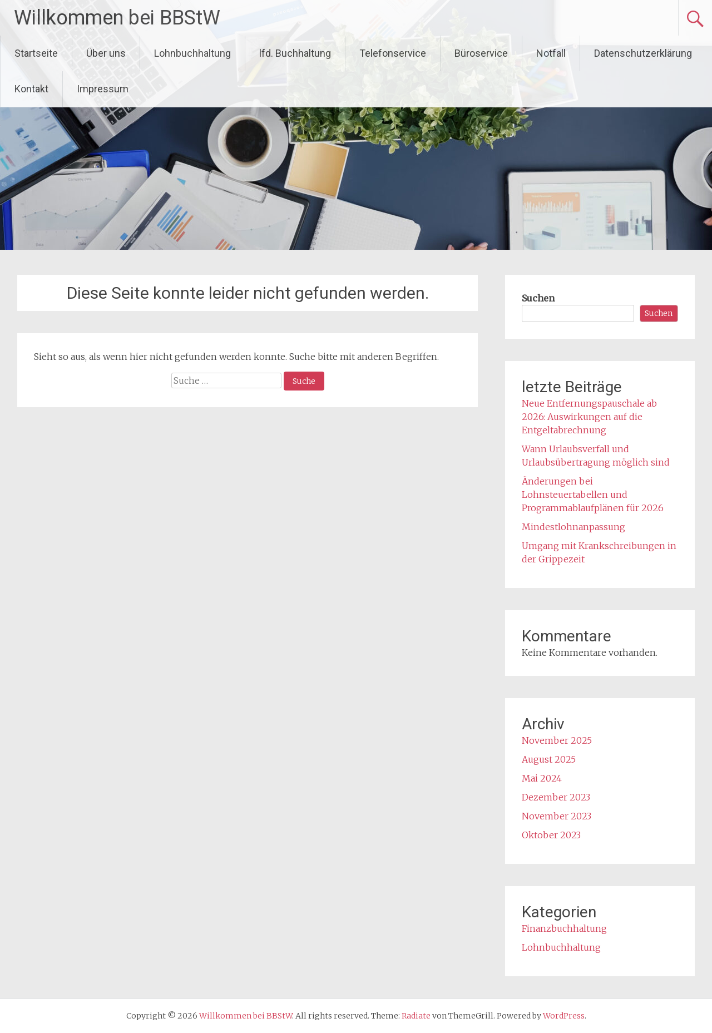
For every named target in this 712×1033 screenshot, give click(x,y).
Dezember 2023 (556, 797)
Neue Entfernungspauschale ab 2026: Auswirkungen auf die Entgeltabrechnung (589, 417)
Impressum (102, 89)
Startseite (36, 53)
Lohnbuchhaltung (192, 53)
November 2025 (557, 740)
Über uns (106, 53)
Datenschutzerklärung (643, 53)
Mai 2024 (542, 778)
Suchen (538, 298)
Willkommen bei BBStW (117, 17)
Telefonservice (392, 53)
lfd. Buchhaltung (295, 53)
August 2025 (549, 759)
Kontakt (31, 89)
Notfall (551, 53)
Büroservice (481, 53)
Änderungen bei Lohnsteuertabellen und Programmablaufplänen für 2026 (593, 494)
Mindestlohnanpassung (573, 526)
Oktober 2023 (551, 835)
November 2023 (556, 816)
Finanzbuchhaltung (564, 928)
